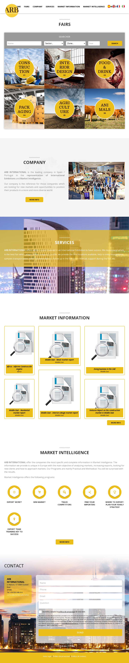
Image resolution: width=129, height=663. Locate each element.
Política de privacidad (61, 656)
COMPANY (37, 6)
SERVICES (50, 6)
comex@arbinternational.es (18, 595)
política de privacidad (66, 611)
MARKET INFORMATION (69, 6)
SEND (80, 632)
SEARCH (114, 43)
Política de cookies (78, 656)
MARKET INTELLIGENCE (94, 6)
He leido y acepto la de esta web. (64, 611)
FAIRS (26, 6)
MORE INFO (34, 199)
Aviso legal (47, 656)
